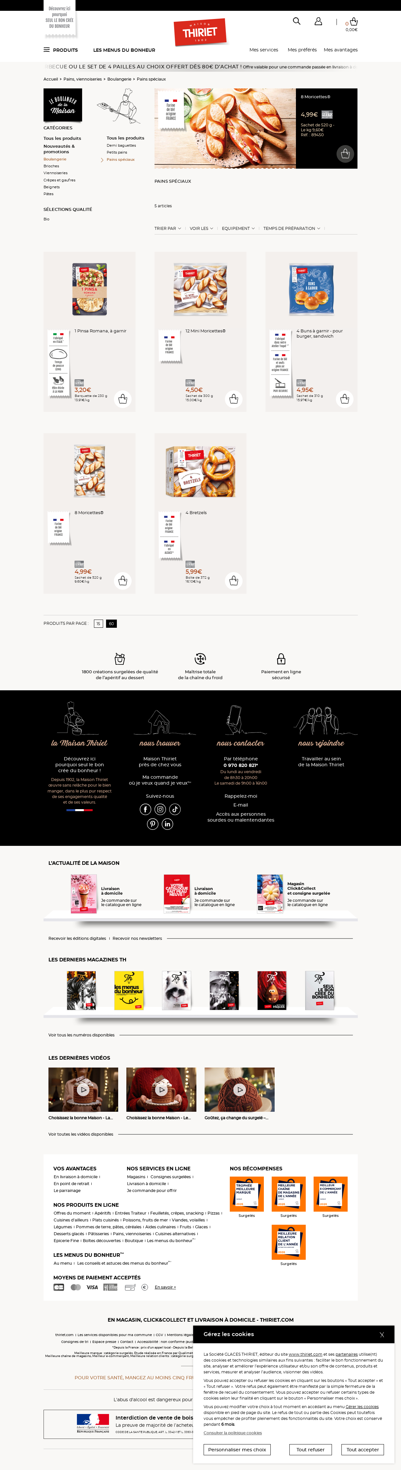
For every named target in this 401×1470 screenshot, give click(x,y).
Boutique (134, 1240)
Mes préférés (302, 50)
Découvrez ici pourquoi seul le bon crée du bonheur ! (79, 764)
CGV (159, 1335)
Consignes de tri (74, 1342)
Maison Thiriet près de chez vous (160, 762)
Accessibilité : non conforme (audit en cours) (174, 1342)
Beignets (52, 187)
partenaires (347, 1354)
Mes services (263, 50)
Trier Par (165, 228)
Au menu (63, 1263)
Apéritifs (103, 1213)
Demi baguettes (121, 145)
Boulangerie (119, 79)
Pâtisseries (98, 1233)
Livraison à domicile (146, 1183)
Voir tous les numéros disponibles (81, 1035)
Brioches (51, 166)
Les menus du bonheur (124, 50)
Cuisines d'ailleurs (71, 1220)
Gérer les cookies (362, 1406)
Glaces (201, 1226)
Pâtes (48, 194)
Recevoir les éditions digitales (77, 938)
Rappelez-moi (241, 796)
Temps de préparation (289, 228)
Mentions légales (181, 1335)
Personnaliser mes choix (237, 1450)
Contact (126, 1342)
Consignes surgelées (171, 1176)
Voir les (199, 228)
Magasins (136, 1176)
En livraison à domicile (76, 1176)
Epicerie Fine (66, 1240)
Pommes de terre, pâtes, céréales (108, 1226)
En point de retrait (71, 1183)
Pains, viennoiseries (83, 79)
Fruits (185, 1226)
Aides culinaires (160, 1226)
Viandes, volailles (188, 1220)
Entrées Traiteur (130, 1213)
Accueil (51, 79)
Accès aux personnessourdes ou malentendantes (241, 817)
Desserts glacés (69, 1233)
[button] (318, 22)
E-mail (240, 805)
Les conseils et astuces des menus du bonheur (124, 1263)
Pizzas (214, 1213)
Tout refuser (311, 1450)
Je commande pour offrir (152, 1190)
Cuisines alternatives (175, 1233)
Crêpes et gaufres (59, 180)
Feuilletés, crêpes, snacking (177, 1213)
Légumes (63, 1226)
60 (111, 623)
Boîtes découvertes (102, 1240)
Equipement (236, 228)
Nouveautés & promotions (59, 148)
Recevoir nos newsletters (137, 938)
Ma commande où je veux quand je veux (160, 780)
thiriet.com (64, 1335)
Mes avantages (341, 50)
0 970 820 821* (241, 765)
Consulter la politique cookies (233, 1432)
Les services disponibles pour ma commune (115, 1335)
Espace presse (104, 1342)
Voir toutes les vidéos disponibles (80, 1134)
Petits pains (117, 152)
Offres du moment (72, 1213)
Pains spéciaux (151, 79)
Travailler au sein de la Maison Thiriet (321, 762)
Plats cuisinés (105, 1220)
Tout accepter (363, 1450)
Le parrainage (67, 1190)
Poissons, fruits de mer (145, 1220)
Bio (46, 219)
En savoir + (165, 1287)
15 (98, 623)
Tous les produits (62, 138)
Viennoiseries (55, 173)
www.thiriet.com (305, 1354)
